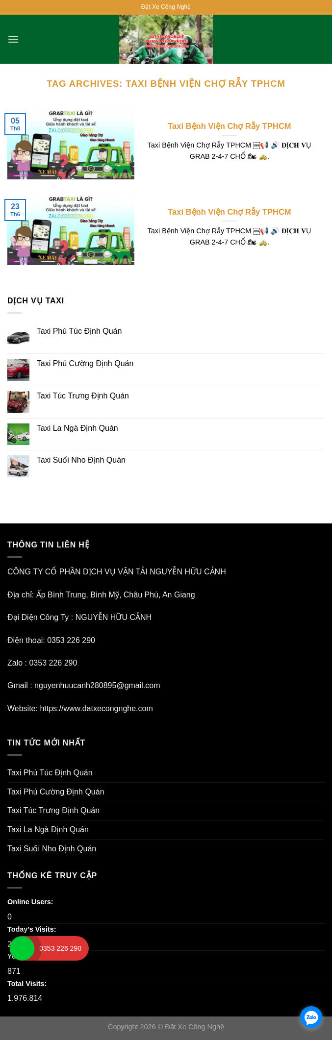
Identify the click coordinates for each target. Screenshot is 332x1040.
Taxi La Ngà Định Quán (77, 428)
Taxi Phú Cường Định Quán (85, 363)
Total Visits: (28, 984)
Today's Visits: (32, 929)
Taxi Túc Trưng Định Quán (83, 396)
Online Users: (31, 902)
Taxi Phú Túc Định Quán (79, 331)
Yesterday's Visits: (39, 956)
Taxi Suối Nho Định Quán (81, 460)
